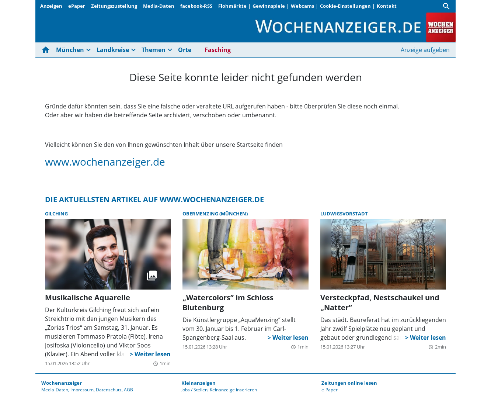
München (70, 50)
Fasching (218, 50)
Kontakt (387, 6)
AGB (128, 390)
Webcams (302, 6)
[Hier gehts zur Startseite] (47, 49)
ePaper (76, 6)
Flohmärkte (232, 6)
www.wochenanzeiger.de (105, 162)
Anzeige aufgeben (425, 50)
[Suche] (446, 6)
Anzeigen (51, 6)
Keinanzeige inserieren (233, 390)
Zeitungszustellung (114, 6)
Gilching (56, 213)
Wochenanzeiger (61, 383)
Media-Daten (158, 6)
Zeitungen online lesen (349, 383)
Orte (184, 50)
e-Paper (329, 390)
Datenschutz (109, 390)
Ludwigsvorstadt (344, 213)
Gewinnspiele (269, 6)
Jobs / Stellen (194, 390)
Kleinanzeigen (198, 383)
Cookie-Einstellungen (345, 6)
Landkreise (113, 50)
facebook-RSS (196, 6)
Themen (154, 50)
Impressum (82, 390)
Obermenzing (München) (215, 213)
